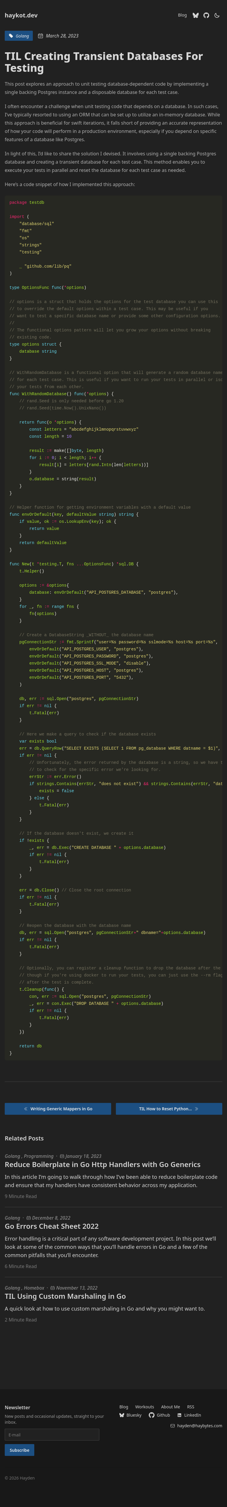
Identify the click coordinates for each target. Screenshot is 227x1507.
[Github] (206, 15)
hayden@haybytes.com (196, 1425)
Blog (182, 15)
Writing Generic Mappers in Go (57, 1108)
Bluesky (130, 1415)
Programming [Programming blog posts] (39, 1156)
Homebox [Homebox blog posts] (34, 1288)
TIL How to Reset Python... (169, 1108)
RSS (190, 1407)
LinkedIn (189, 1415)
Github (159, 1415)
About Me (170, 1407)
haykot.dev (21, 15)
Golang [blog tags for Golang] (19, 36)
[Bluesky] (195, 15)
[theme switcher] (217, 15)
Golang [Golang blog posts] (13, 1156)
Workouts (144, 1407)
